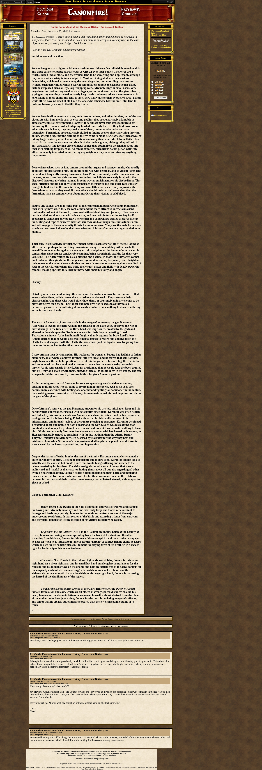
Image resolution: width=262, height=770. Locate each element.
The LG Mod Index (13, 112)
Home (68, 1)
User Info (34, 638)
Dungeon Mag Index (13, 110)
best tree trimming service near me (109, 740)
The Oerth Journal (13, 107)
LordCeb (76, 32)
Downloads (120, 1)
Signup (37, 2)
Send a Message (46, 638)
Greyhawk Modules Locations (13, 115)
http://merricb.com (61, 683)
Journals (98, 1)
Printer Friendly (160, 115)
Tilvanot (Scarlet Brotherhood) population (161, 46)
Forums (77, 1)
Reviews (109, 1)
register (125, 626)
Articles (87, 1)
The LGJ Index (13, 109)
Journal (57, 638)
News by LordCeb (159, 35)
